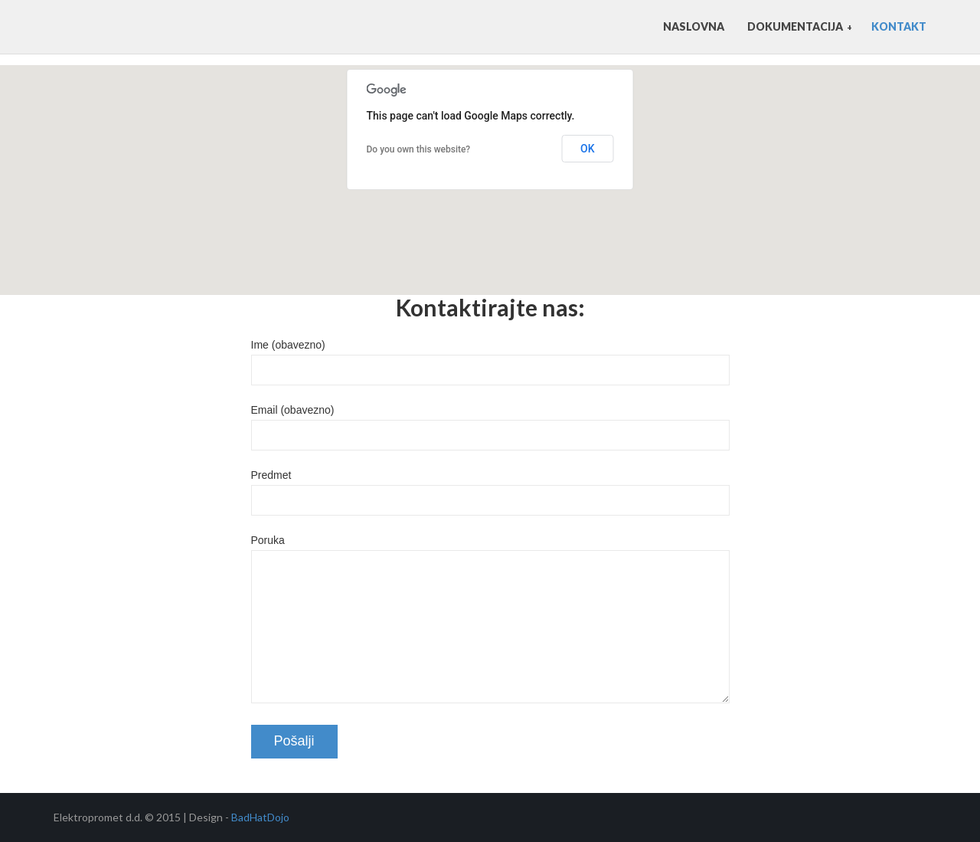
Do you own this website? (419, 149)
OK (587, 149)
